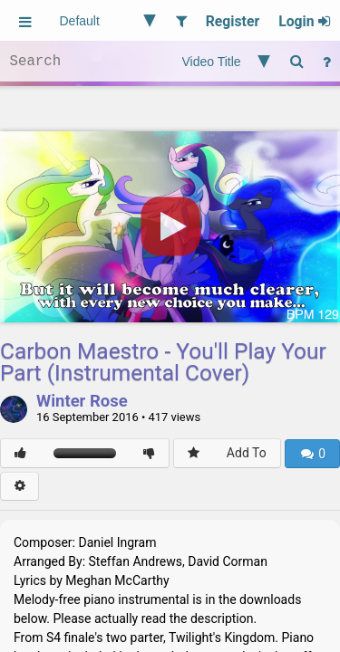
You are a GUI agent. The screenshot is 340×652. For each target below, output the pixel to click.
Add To (247, 453)
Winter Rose (82, 402)
